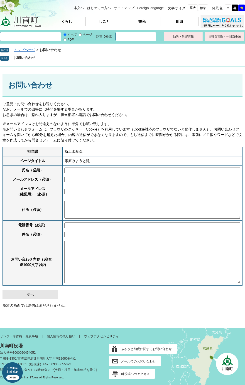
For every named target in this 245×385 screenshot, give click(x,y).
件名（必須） (33, 234)
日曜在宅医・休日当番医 (224, 36)
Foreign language (150, 8)
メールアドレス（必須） (33, 179)
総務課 (35, 364)
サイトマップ (124, 8)
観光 (142, 21)
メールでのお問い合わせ (138, 361)
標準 (203, 8)
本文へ (79, 8)
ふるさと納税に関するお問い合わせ (146, 349)
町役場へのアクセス (135, 374)
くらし (66, 21)
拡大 (193, 8)
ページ (87, 34)
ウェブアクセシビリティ (101, 336)
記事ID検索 (104, 36)
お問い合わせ (24, 57)
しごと (104, 21)
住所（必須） (33, 210)
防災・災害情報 (183, 36)
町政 (179, 21)
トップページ (24, 50)
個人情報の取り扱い (61, 336)
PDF (70, 39)
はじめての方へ (99, 8)
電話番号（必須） (32, 225)
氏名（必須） (33, 170)
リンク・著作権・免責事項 (19, 336)
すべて (72, 34)
